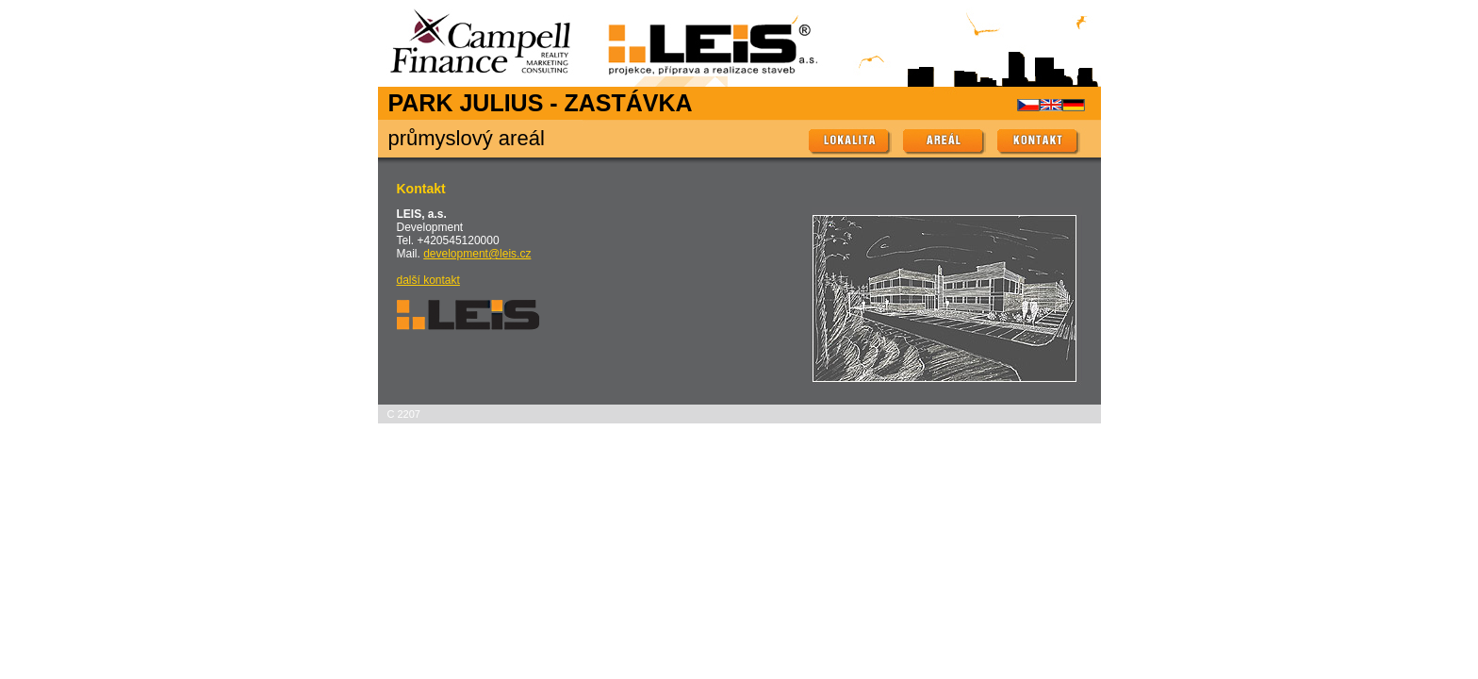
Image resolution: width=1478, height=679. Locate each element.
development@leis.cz (477, 253)
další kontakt (428, 280)
